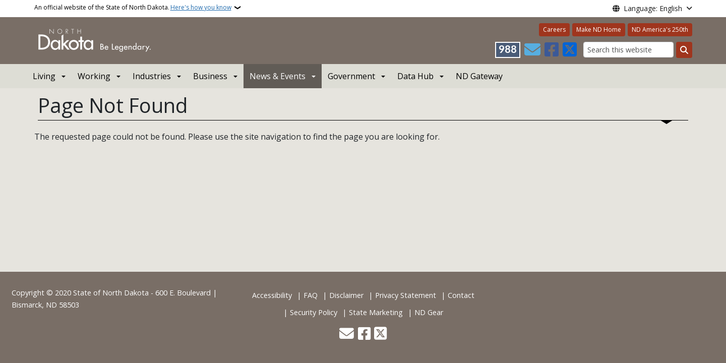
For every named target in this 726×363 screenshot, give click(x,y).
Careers (554, 29)
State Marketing (376, 312)
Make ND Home (598, 29)
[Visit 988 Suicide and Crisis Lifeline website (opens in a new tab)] (507, 50)
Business (210, 76)
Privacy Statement (405, 295)
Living (44, 76)
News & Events (278, 76)
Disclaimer (346, 295)
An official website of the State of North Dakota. (132, 7)
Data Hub (415, 76)
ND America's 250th (660, 29)
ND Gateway (479, 76)
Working (94, 76)
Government (351, 76)
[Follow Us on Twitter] (570, 49)
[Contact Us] (532, 49)
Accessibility (272, 295)
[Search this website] (628, 49)
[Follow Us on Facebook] (551, 49)
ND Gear (428, 312)
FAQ (311, 295)
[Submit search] (684, 50)
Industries (152, 76)
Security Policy (313, 312)
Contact (461, 295)
